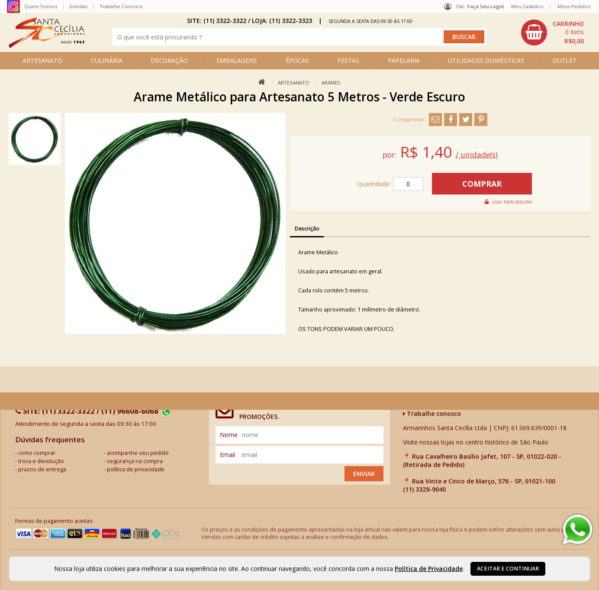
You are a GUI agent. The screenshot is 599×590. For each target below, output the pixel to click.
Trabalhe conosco (432, 413)
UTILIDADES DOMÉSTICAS (486, 60)
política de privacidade (135, 469)
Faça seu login (485, 6)
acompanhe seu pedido (138, 453)
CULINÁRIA (106, 60)
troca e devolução (41, 461)
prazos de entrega (42, 469)
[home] (46, 46)
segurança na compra (135, 461)
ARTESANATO (42, 60)
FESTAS (348, 60)
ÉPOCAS (297, 60)
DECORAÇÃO (169, 60)
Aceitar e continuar (508, 568)
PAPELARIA (404, 60)
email (227, 455)
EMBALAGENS (236, 60)
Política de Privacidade (429, 568)
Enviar (364, 474)
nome (229, 435)
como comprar (36, 453)
